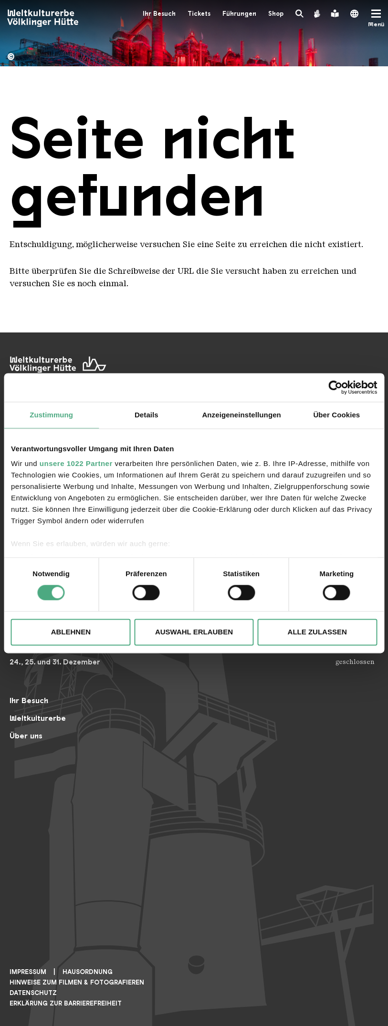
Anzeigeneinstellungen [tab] (241, 415)
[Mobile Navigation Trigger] (376, 18)
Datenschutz (33, 992)
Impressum (28, 971)
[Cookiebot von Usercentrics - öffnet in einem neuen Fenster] (335, 387)
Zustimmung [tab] (51, 415)
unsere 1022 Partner (76, 463)
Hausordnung (88, 971)
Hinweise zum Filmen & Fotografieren (77, 982)
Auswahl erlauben (194, 632)
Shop (275, 13)
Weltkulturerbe (38, 718)
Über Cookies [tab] (336, 415)
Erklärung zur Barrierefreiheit (66, 1003)
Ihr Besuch (159, 13)
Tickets (199, 13)
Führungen (239, 13)
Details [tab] (146, 415)
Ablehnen (71, 632)
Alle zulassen (317, 632)
